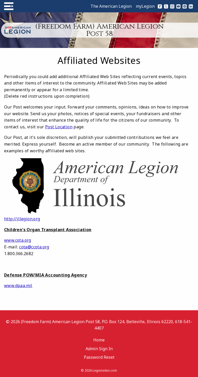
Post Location (58, 127)
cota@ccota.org (34, 247)
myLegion (145, 6)
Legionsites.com (105, 370)
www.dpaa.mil (18, 285)
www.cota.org (17, 240)
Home (99, 340)
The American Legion (111, 6)
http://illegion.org (22, 219)
